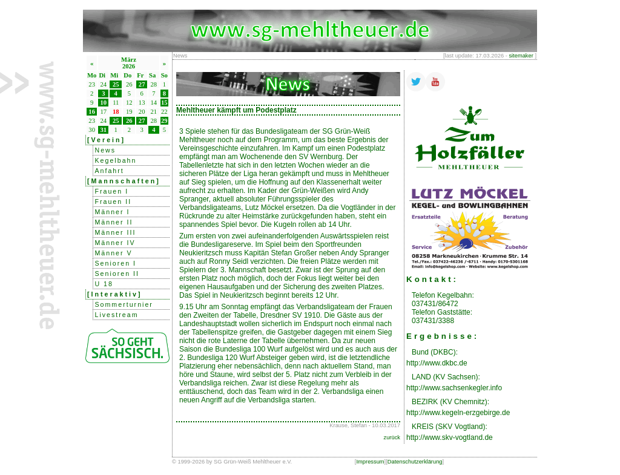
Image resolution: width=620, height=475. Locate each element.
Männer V (113, 253)
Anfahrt (109, 170)
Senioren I (115, 263)
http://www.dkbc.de (436, 363)
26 (129, 120)
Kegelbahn (115, 160)
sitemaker (521, 56)
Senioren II (116, 273)
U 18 (103, 283)
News (105, 150)
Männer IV (114, 242)
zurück (392, 437)
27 (142, 84)
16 (91, 111)
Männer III (115, 232)
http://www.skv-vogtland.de (449, 437)
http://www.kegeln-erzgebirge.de (458, 412)
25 (116, 84)
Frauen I (111, 191)
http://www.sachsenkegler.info (454, 388)
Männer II (113, 222)
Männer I (112, 211)
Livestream (116, 314)
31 (104, 129)
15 (164, 102)
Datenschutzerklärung (415, 462)
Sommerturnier (123, 304)
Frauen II (112, 201)
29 (164, 120)
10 (104, 102)
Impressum (370, 462)
